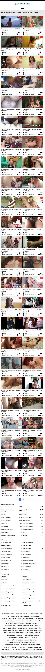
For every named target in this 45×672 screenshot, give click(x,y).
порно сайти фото (30, 642)
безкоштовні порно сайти (29, 582)
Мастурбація (11, 526)
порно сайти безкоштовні (14, 635)
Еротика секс (11, 563)
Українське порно (11, 551)
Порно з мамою (32, 548)
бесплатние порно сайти (8, 601)
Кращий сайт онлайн (8, 540)
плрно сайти (39, 618)
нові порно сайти (27, 618)
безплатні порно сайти (28, 589)
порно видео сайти (9, 628)
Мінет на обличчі (11, 517)
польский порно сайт (10, 621)
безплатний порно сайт (7, 598)
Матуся (11, 514)
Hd (32, 507)
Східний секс (32, 510)
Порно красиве (32, 545)
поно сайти (37, 621)
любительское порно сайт (14, 616)
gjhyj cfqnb (4, 576)
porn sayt (24, 576)
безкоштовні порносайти (8, 585)
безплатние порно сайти (29, 595)
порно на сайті (22, 628)
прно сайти (21, 647)
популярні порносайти (13, 623)
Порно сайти (32, 557)
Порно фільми (11, 569)
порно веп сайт (35, 625)
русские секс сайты (36, 649)
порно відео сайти (23, 625)
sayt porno (4, 582)
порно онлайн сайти (34, 628)
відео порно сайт (6, 605)
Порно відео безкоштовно (32, 563)
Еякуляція (11, 523)
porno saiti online (26, 579)
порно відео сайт (10, 625)
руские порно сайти (21, 649)
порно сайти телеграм (16, 642)
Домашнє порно (11, 507)
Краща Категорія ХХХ (8, 504)
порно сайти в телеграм (15, 637)
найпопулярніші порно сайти (11, 618)
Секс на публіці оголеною (11, 535)
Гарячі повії (11, 532)
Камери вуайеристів (32, 529)
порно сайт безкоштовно (34, 630)
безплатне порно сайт (28, 592)
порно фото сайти (34, 644)
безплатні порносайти (7, 592)
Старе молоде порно (11, 529)
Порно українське (11, 542)
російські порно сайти (34, 647)
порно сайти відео (31, 637)
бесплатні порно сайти (28, 598)
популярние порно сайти (30, 623)
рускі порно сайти (8, 649)
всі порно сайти (26, 605)
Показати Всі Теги (22, 653)
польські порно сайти (26, 621)
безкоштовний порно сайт (29, 585)
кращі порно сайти (22, 614)
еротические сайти (8, 614)
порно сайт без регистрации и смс (14, 630)
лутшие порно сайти (36, 614)
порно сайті (24, 633)
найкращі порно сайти (31, 616)
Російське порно (11, 557)
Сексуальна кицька (32, 526)
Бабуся (32, 532)
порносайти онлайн (10, 647)
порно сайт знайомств (11, 633)
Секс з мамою (32, 551)
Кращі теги (6, 574)
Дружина (32, 535)
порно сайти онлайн (30, 640)
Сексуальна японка (32, 523)
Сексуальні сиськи (32, 517)
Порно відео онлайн (32, 542)
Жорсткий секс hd (11, 520)
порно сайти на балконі (14, 640)
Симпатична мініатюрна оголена (11, 510)
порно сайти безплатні (31, 635)
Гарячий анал (32, 520)
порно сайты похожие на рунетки (16, 644)
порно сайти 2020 (35, 633)
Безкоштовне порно (11, 545)
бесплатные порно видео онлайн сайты (31, 601)
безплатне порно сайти (7, 595)
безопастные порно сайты (8, 589)
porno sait (4, 579)
